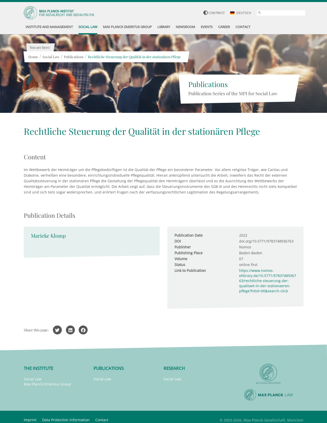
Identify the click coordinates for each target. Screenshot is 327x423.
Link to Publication (190, 270)
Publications (74, 56)
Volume (180, 258)
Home (33, 56)
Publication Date (188, 235)
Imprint (30, 419)
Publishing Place (188, 252)
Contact (101, 419)
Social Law (51, 56)
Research (174, 368)
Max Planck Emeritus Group (47, 384)
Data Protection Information (66, 419)
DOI (177, 241)
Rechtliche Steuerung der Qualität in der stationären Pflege (134, 56)
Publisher (182, 247)
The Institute (38, 368)
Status (179, 264)
